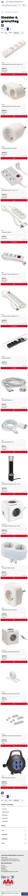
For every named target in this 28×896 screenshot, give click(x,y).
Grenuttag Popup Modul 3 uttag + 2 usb (11, 484)
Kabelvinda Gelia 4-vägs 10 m (9, 777)
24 (6, 33)
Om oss (3, 865)
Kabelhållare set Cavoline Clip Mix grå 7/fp (11, 735)
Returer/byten (4, 870)
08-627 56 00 (4, 857)
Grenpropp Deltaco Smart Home (9, 148)
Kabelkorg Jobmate (6, 358)
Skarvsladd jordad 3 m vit (7, 442)
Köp (14, 74)
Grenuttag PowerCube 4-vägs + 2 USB (11, 526)
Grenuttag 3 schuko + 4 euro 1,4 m (10, 190)
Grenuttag (4, 809)
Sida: (2, 28)
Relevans (16, 33)
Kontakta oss (4, 866)
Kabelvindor (4, 818)
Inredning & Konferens (12, 12)
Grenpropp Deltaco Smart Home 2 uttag (11, 106)
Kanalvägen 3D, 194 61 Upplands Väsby (10, 860)
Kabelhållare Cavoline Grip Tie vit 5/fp (10, 693)
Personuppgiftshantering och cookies (9, 871)
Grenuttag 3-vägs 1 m (7, 232)
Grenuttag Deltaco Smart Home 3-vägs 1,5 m (12, 64)
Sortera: (10, 32)
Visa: (2, 32)
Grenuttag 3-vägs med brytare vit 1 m (10, 274)
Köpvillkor (3, 868)
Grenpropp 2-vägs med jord (8, 568)
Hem (2, 12)
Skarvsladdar (5, 821)
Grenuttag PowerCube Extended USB (10, 651)
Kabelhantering (5, 812)
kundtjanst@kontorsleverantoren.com (9, 859)
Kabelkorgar (5, 815)
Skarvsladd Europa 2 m (7, 400)
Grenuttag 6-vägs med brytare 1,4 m (10, 316)
